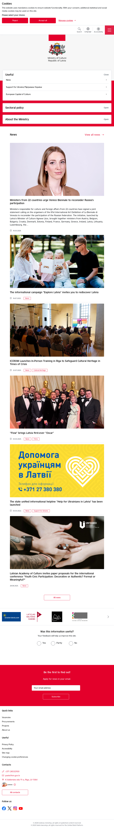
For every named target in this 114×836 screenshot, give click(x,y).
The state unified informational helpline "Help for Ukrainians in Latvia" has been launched (56, 503)
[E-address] (7, 784)
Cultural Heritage (40, 370)
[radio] (41, 642)
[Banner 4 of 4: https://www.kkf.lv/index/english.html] (79, 616)
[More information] (15, 785)
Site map (6, 753)
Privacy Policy (8, 744)
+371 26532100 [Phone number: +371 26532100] (12, 771)
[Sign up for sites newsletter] (56, 696)
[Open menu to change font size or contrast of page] (98, 30)
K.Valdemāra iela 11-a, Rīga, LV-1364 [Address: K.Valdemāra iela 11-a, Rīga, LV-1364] (21, 779)
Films (36, 439)
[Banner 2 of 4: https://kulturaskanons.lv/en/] (34, 616)
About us (6, 730)
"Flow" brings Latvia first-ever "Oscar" (32, 432)
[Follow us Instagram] (15, 808)
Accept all (43, 20)
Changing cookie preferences (15, 757)
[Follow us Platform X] (10, 808)
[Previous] (5, 617)
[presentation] (22, 655)
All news (57, 597)
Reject (15, 20)
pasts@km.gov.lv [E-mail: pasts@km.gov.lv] (12, 775)
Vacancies (6, 717)
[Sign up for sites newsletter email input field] (56, 688)
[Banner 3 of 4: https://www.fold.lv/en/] (57, 616)
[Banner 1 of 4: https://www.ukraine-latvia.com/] (11, 616)
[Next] (108, 617)
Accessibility (7, 748)
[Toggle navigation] (109, 30)
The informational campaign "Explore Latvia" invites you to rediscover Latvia (54, 292)
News (27, 298)
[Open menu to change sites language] (88, 30)
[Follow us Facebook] (4, 808)
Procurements (8, 721)
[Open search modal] (79, 30)
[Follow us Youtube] (21, 808)
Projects (5, 725)
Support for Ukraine (41, 511)
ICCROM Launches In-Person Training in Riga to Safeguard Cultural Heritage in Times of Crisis (55, 362)
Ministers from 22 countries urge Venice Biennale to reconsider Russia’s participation (52, 201)
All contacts (15, 792)
